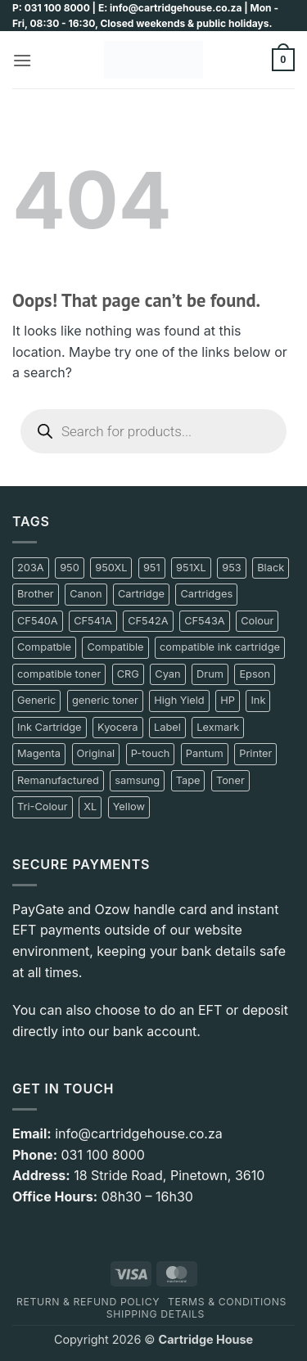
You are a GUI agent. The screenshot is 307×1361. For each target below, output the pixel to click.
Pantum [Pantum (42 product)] (204, 753)
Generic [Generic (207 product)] (36, 700)
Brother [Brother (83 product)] (35, 594)
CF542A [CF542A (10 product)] (148, 621)
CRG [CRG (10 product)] (128, 674)
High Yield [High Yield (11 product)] (179, 700)
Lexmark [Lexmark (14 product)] (217, 727)
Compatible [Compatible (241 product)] (115, 647)
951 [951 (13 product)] (151, 567)
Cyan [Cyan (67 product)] (167, 674)
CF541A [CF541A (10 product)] (93, 621)
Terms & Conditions (227, 1302)
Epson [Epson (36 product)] (254, 674)
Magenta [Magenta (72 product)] (39, 753)
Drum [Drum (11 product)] (209, 674)
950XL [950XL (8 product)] (111, 567)
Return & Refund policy (88, 1302)
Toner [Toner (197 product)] (230, 780)
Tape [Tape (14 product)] (188, 780)
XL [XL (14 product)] (90, 806)
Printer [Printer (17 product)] (255, 753)
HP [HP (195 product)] (227, 700)
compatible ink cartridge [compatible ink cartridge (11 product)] (220, 647)
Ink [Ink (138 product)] (258, 700)
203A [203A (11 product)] (30, 567)
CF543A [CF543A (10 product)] (204, 621)
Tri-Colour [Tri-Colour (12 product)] (42, 806)
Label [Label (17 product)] (167, 727)
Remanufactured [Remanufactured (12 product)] (58, 780)
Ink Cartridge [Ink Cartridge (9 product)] (49, 727)
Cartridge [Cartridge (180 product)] (141, 594)
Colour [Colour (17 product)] (257, 621)
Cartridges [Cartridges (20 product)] (206, 594)
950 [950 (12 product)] (69, 567)
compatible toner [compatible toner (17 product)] (59, 674)
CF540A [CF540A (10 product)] (37, 621)
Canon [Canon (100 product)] (86, 594)
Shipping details (155, 1314)
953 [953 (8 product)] (231, 567)
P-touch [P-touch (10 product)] (150, 753)
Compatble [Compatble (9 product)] (44, 647)
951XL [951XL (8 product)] (191, 567)
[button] (22, 60)
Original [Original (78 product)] (96, 753)
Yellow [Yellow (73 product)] (129, 806)
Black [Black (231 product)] (270, 567)
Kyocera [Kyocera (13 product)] (117, 727)
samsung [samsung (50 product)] (137, 780)
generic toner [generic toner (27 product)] (105, 700)
